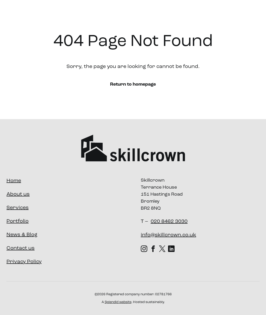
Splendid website (118, 302)
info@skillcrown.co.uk (168, 235)
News (222, 13)
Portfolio (168, 13)
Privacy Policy (24, 261)
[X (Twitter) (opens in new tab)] (162, 248)
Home (13, 180)
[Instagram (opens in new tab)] (144, 248)
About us (107, 13)
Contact (244, 13)
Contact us (20, 248)
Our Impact (197, 13)
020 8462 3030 (169, 221)
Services (138, 14)
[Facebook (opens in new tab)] (153, 248)
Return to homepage (133, 84)
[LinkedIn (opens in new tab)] (171, 248)
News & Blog (21, 234)
